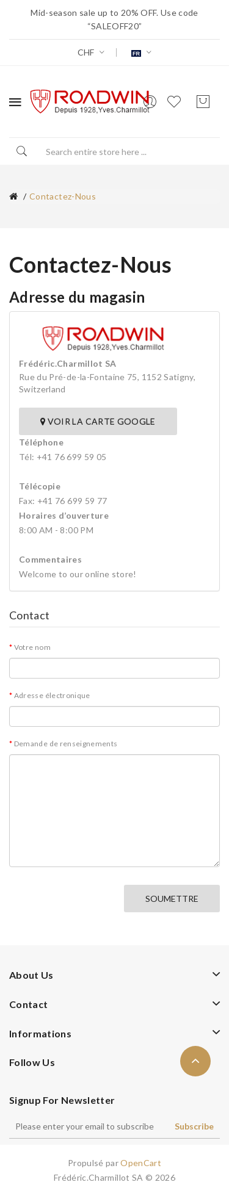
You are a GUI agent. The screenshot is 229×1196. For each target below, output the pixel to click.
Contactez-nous (62, 196)
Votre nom (32, 647)
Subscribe (194, 1126)
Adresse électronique (52, 695)
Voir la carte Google (98, 421)
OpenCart (140, 1163)
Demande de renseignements (66, 743)
